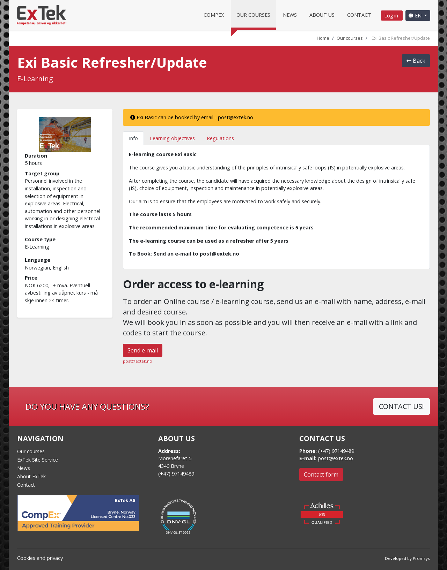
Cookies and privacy (40, 558)
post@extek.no (137, 361)
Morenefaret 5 (174, 458)
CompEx (214, 15)
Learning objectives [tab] (172, 138)
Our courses (253, 15)
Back (415, 60)
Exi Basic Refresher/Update (401, 38)
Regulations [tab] (220, 138)
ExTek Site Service (37, 459)
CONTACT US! (401, 406)
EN (416, 15)
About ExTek (31, 476)
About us (322, 15)
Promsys (421, 558)
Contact (359, 15)
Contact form (321, 474)
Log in (392, 15)
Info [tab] (133, 138)
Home (323, 38)
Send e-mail (142, 350)
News (290, 15)
